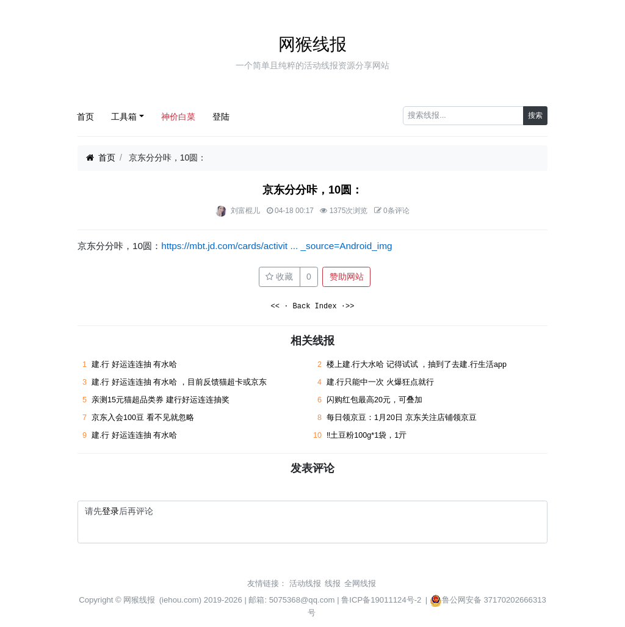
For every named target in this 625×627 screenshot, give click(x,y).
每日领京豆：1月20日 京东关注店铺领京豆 (402, 417)
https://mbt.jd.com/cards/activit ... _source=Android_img (276, 246)
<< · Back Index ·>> (313, 307)
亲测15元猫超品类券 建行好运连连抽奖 (161, 400)
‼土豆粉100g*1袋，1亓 (366, 435)
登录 (110, 511)
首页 (85, 116)
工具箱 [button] (124, 116)
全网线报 (360, 583)
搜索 (535, 115)
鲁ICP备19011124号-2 (381, 599)
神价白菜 (178, 116)
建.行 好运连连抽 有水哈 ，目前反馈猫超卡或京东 (179, 382)
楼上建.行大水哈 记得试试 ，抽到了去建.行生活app (417, 364)
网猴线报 (312, 44)
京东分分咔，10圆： (312, 190)
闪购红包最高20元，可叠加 (374, 400)
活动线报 (305, 583)
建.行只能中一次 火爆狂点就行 (380, 382)
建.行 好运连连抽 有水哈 (135, 364)
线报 (333, 583)
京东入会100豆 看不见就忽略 (143, 417)
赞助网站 (347, 276)
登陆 (220, 116)
